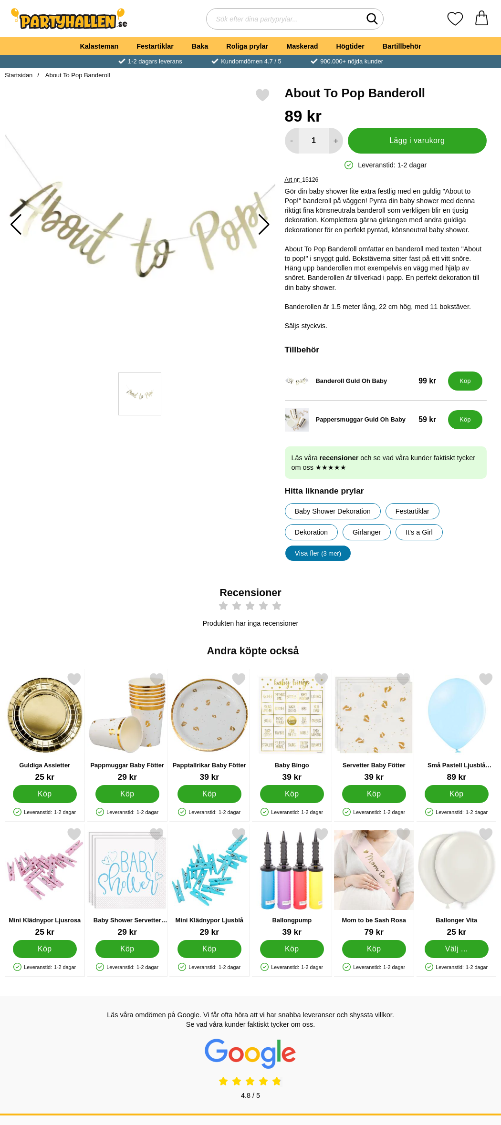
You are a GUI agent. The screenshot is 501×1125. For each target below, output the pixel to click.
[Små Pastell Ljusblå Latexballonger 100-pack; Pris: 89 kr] (457, 727)
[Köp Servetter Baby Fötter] (374, 794)
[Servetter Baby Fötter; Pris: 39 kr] (374, 727)
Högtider (350, 46)
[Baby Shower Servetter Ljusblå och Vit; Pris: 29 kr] (127, 882)
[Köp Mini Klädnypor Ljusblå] (209, 949)
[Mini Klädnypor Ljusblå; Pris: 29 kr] (209, 882)
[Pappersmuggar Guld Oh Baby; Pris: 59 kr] (364, 420)
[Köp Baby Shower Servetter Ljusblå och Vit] (127, 949)
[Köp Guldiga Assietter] (45, 794)
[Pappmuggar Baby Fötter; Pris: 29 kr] (127, 727)
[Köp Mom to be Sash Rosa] (374, 949)
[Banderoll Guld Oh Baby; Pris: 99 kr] (364, 381)
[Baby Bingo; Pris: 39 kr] (292, 727)
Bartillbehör (402, 46)
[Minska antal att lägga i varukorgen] (292, 141)
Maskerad (302, 46)
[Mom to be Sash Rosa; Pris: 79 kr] (374, 882)
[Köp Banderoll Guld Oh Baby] (465, 381)
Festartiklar (155, 46)
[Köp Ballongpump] (292, 949)
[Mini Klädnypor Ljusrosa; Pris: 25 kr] (45, 882)
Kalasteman (99, 46)
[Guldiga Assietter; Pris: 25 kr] (45, 727)
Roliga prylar (247, 46)
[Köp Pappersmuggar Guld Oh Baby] (465, 419)
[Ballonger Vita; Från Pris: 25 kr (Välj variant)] (457, 882)
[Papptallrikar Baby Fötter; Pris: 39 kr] (209, 727)
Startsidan (18, 75)
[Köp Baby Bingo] (292, 794)
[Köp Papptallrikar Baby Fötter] (209, 794)
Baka (200, 46)
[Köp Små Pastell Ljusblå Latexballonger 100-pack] (456, 794)
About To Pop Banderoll (77, 75)
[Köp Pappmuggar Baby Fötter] (127, 794)
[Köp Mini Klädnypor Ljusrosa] (45, 949)
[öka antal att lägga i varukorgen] (336, 141)
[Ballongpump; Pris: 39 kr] (292, 882)
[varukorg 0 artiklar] (481, 18)
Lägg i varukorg (417, 140)
